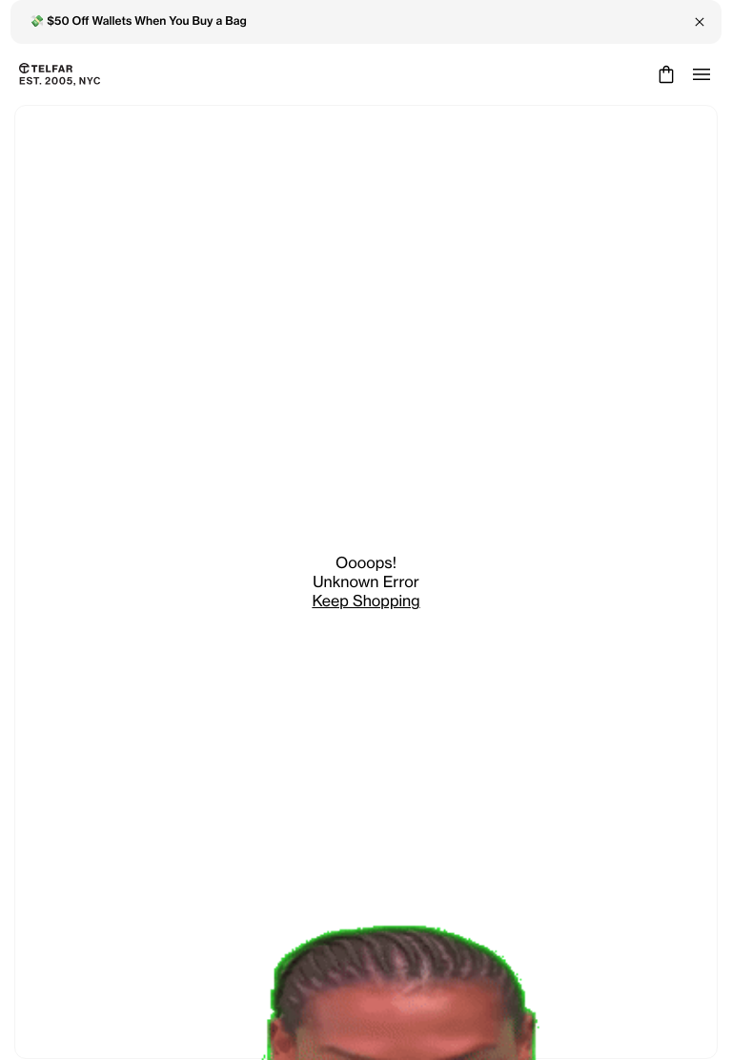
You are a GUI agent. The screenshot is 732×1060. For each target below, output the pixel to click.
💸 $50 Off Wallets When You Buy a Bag (138, 21)
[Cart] (664, 74)
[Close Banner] (699, 22)
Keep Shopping (365, 600)
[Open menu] (701, 74)
